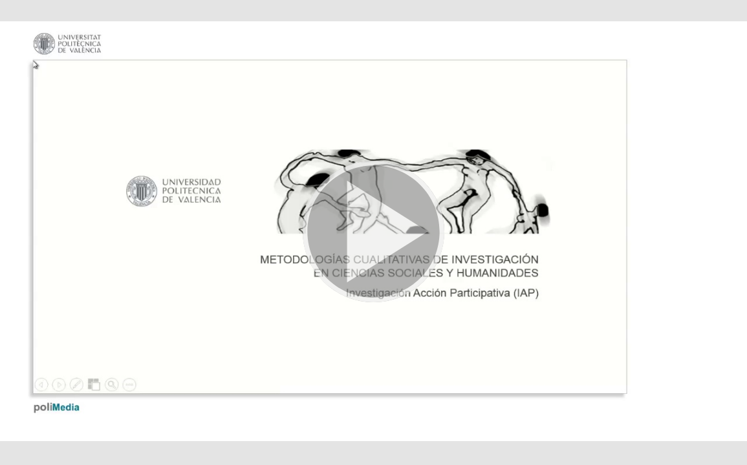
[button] (373, 232)
